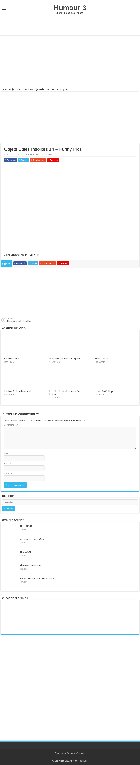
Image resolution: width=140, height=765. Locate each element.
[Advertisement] (70, 25)
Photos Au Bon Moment (17, 391)
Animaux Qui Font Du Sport (64, 358)
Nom (7, 453)
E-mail (7, 463)
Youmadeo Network (76, 753)
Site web (8, 473)
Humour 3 (70, 8)
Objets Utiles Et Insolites (20, 89)
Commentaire (11, 425)
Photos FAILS (11, 358)
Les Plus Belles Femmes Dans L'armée (37, 578)
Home (4, 89)
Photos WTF (101, 358)
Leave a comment (32, 155)
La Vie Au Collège (104, 391)
